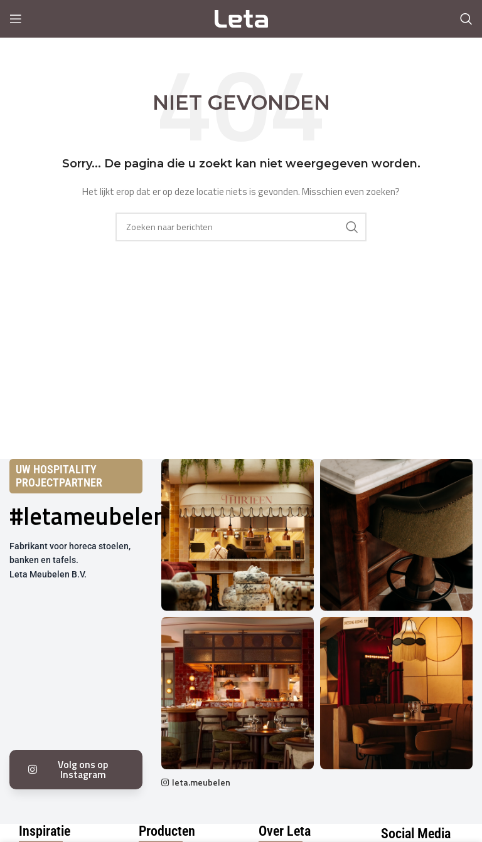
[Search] (466, 18)
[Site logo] (241, 17)
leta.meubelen (201, 782)
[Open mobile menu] (15, 18)
